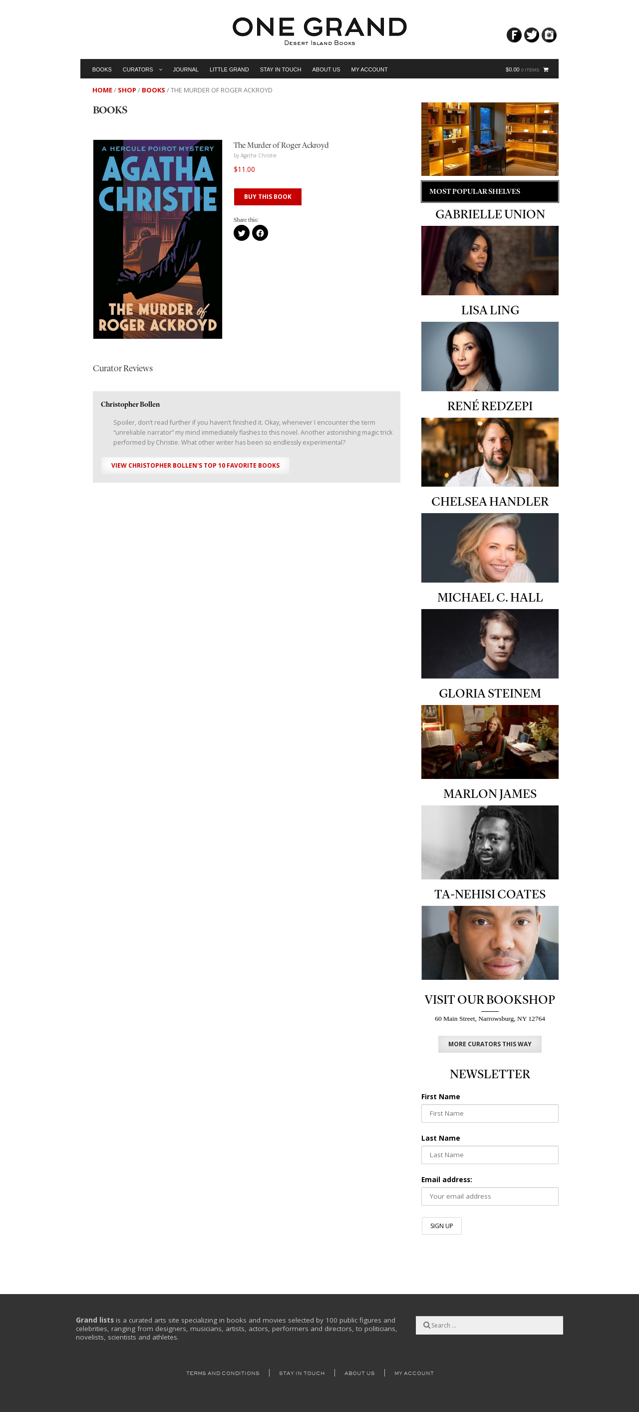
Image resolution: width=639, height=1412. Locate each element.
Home (102, 89)
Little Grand (229, 69)
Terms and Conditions (223, 1373)
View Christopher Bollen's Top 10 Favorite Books (195, 465)
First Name (440, 1096)
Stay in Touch (281, 69)
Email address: (446, 1179)
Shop (127, 89)
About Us (326, 69)
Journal (186, 69)
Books (102, 69)
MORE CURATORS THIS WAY (490, 1044)
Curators (138, 69)
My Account (369, 69)
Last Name (440, 1138)
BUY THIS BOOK (268, 196)
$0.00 (522, 69)
